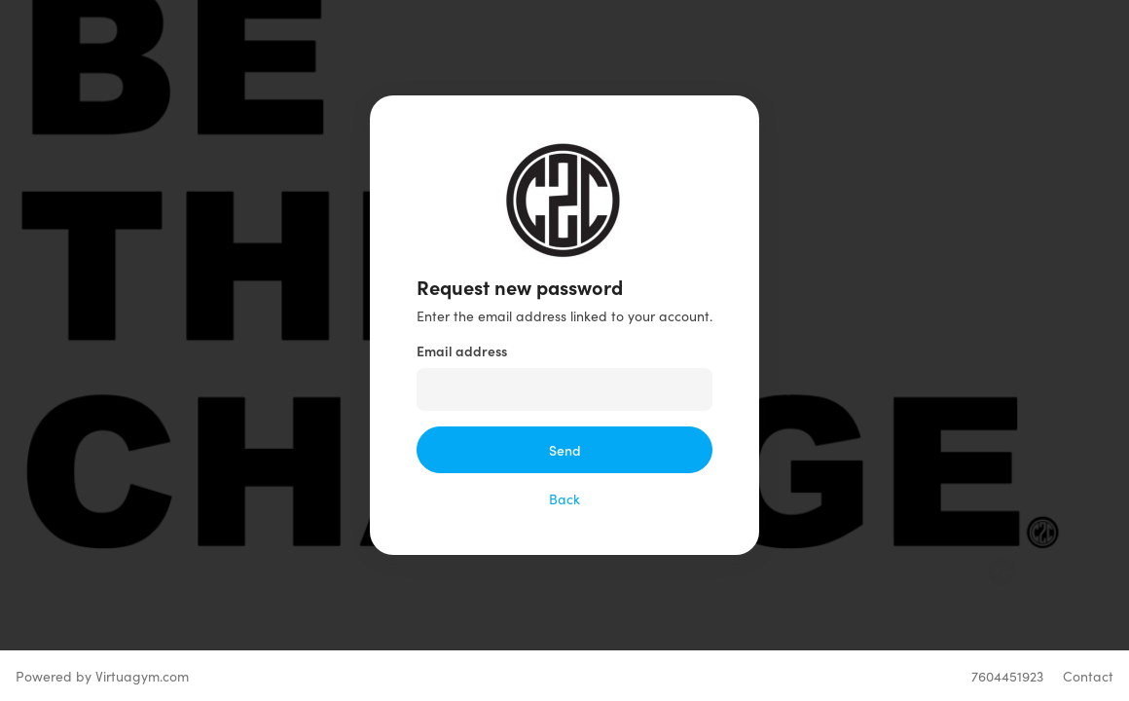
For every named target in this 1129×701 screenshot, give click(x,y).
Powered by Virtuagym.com (102, 675)
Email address (462, 350)
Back (564, 498)
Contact (1088, 675)
